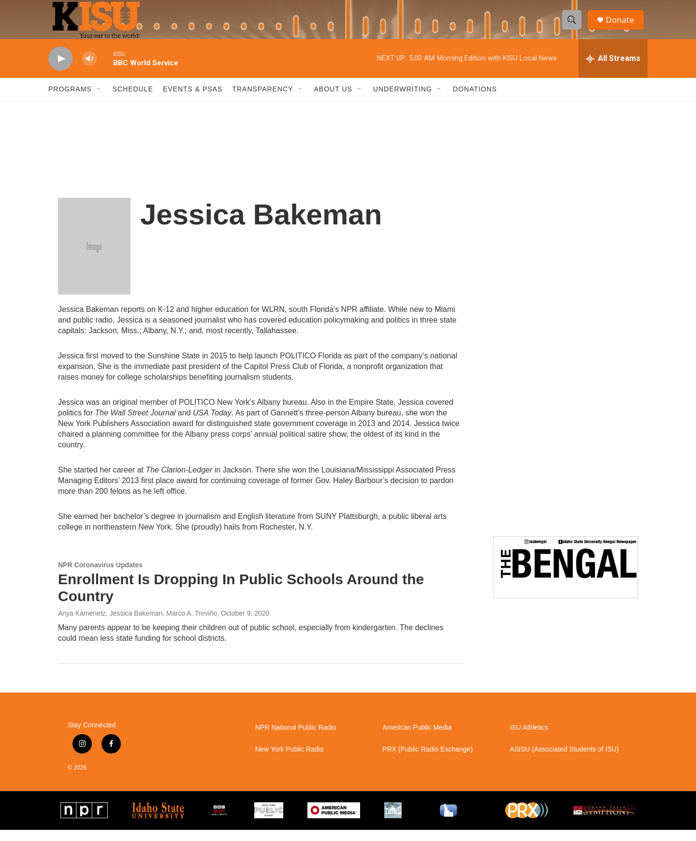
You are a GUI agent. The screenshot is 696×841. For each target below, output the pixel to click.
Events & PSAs (192, 100)
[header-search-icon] (574, 25)
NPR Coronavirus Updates (100, 576)
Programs (70, 100)
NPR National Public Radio (295, 739)
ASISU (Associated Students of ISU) (564, 761)
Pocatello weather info (155, 136)
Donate (623, 25)
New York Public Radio (289, 761)
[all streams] (613, 70)
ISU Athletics (529, 739)
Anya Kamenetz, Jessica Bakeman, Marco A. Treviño (137, 625)
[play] (60, 70)
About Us (333, 100)
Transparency (262, 100)
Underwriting (402, 100)
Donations (475, 100)
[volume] (89, 70)
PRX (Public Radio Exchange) (427, 761)
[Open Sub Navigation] (99, 100)
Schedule (133, 100)
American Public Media (416, 739)
